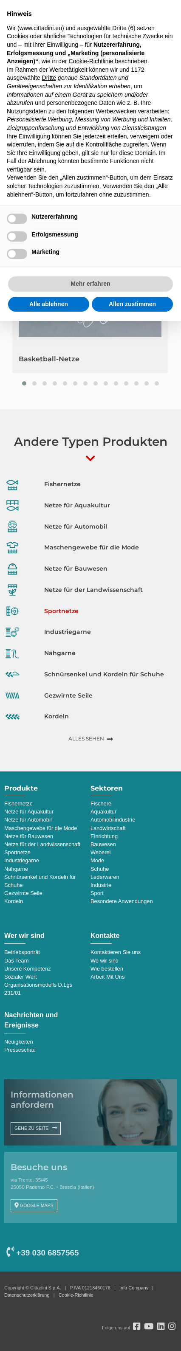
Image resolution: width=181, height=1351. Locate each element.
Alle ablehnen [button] (48, 304)
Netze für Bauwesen (28, 836)
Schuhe (99, 869)
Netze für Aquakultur (29, 811)
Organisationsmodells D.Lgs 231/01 (38, 989)
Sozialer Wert (20, 977)
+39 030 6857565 (42, 1252)
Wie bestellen (106, 968)
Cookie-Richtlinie (76, 1295)
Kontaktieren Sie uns (115, 952)
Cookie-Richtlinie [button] (90, 61)
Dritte (49, 77)
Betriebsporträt (22, 952)
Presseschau (20, 1050)
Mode (97, 860)
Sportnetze (17, 852)
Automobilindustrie (112, 819)
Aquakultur (103, 811)
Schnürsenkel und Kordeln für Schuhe (40, 881)
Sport (97, 893)
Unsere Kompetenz (27, 968)
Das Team (16, 960)
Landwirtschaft (108, 828)
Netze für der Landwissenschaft (42, 844)
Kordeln (13, 901)
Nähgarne (16, 869)
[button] (24, 383)
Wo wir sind (104, 960)
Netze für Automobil (28, 819)
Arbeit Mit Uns (107, 977)
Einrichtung (104, 836)
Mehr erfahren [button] (90, 283)
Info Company (133, 1287)
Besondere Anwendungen (121, 901)
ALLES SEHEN (86, 738)
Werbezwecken (116, 111)
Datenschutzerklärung (27, 1295)
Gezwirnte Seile (23, 893)
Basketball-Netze (49, 359)
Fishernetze (18, 803)
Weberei (100, 852)
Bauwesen (103, 844)
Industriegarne (21, 860)
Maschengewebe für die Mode (40, 828)
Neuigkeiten (18, 1042)
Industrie (100, 885)
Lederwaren (104, 877)
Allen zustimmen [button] (132, 304)
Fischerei (101, 803)
